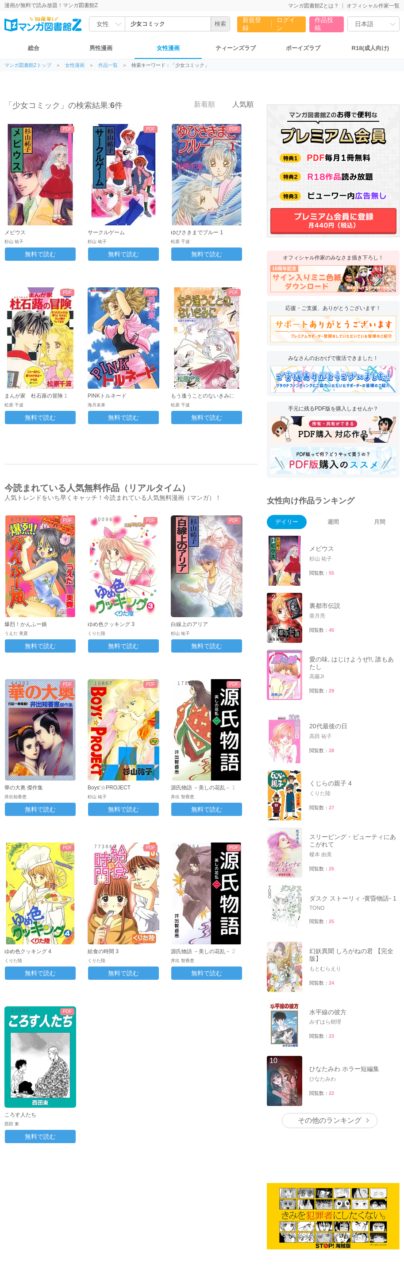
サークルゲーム (106, 232)
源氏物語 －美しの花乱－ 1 (203, 788)
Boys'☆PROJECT (109, 788)
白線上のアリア (189, 624)
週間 (333, 521)
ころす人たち (20, 1115)
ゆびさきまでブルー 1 (197, 232)
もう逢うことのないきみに (203, 396)
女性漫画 (168, 48)
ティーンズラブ (235, 48)
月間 (379, 521)
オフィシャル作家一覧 (373, 6)
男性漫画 (100, 48)
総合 (33, 48)
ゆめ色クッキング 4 (27, 951)
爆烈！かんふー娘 (25, 624)
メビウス (15, 232)
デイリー (286, 521)
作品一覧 (108, 65)
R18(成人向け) (370, 48)
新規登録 (251, 23)
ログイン (286, 23)
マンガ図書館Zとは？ (313, 6)
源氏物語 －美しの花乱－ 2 (203, 951)
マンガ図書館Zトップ (27, 65)
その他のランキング (330, 1120)
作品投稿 (324, 23)
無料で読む (40, 254)
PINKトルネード (107, 396)
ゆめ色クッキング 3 (111, 624)
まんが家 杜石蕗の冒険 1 (35, 396)
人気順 (238, 104)
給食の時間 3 (103, 951)
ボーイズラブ (303, 48)
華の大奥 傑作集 (23, 788)
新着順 (199, 104)
